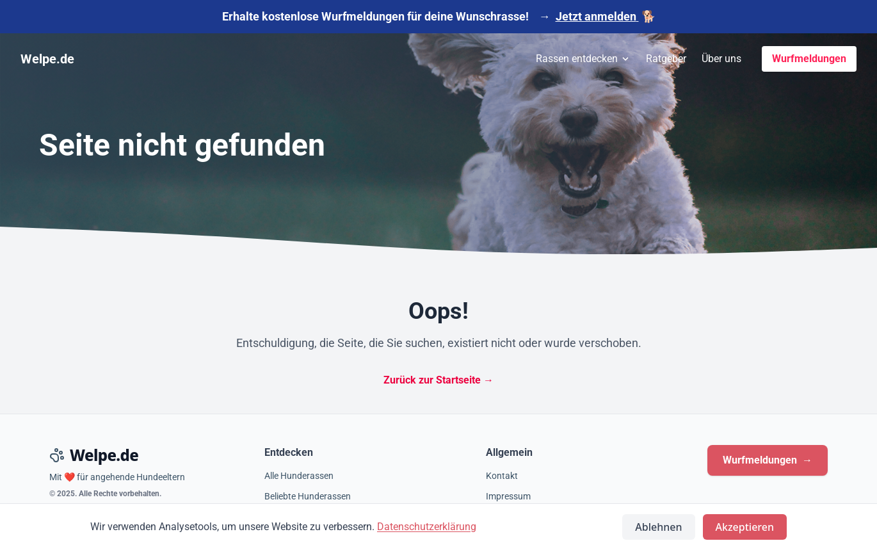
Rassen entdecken (583, 59)
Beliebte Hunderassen (307, 496)
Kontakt (502, 476)
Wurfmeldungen (809, 59)
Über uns (721, 59)
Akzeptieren (745, 527)
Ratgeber (666, 59)
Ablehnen (658, 527)
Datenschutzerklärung (426, 527)
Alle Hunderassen (299, 476)
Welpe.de (47, 59)
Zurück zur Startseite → (438, 380)
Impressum (508, 496)
